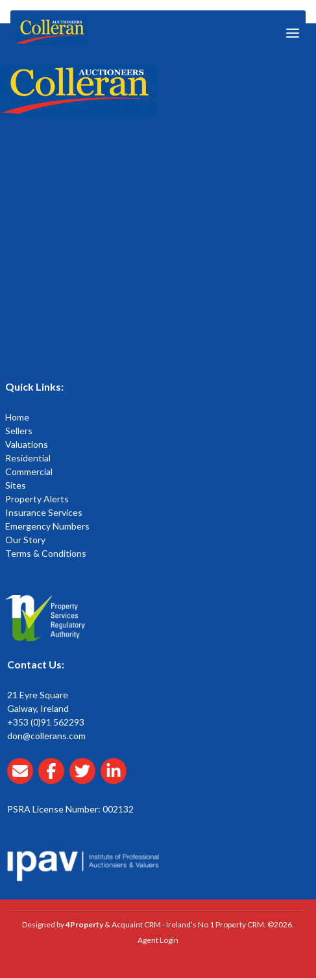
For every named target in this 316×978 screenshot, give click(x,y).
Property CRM (239, 924)
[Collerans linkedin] (116, 778)
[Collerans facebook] (53, 778)
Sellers (18, 430)
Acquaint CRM (136, 924)
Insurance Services (43, 512)
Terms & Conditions (45, 553)
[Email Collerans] (22, 778)
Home (17, 416)
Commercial (29, 471)
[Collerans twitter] (85, 778)
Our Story (25, 539)
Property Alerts (37, 498)
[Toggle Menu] (293, 32)
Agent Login (158, 940)
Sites (15, 485)
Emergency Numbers (47, 526)
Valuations (26, 444)
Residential (28, 457)
